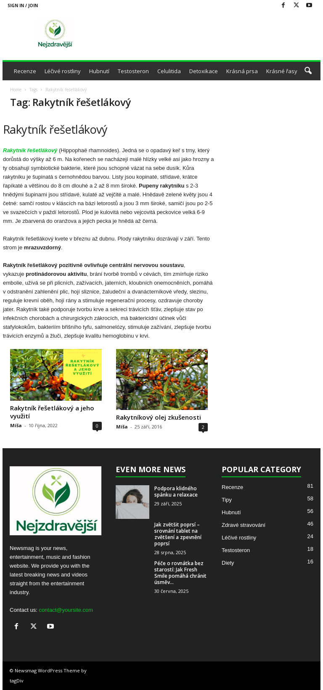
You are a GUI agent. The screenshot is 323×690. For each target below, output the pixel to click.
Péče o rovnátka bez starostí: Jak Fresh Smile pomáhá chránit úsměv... (180, 573)
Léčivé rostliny (63, 71)
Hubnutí (99, 71)
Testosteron (133, 71)
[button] (308, 71)
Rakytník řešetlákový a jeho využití (52, 412)
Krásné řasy (281, 71)
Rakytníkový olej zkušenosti (158, 417)
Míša (16, 425)
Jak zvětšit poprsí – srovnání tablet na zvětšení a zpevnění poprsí (177, 534)
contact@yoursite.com (66, 610)
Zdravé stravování (243, 525)
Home (15, 90)
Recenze (25, 71)
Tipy (227, 500)
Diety (228, 563)
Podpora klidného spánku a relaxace (176, 491)
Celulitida (169, 71)
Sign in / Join (23, 5)
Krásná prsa (242, 71)
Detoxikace (203, 71)
